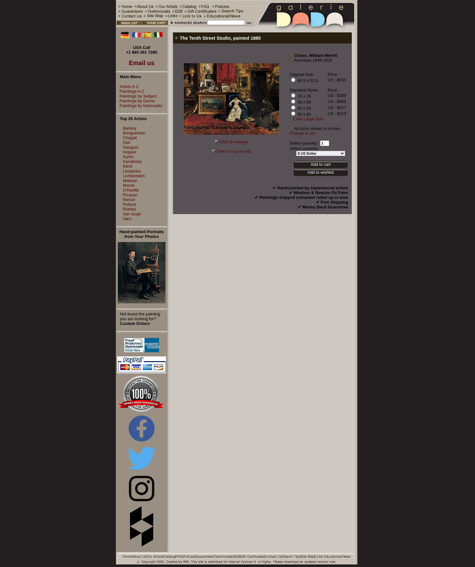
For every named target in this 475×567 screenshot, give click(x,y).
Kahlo (128, 156)
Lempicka (132, 171)
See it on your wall (234, 151)
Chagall (130, 137)
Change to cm (302, 133)
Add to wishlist (320, 172)
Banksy (130, 128)
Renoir (129, 199)
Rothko (129, 209)
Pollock (129, 204)
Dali (126, 142)
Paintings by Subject (137, 96)
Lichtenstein (134, 175)
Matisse (130, 180)
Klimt (127, 166)
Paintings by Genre (136, 100)
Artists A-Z (128, 86)
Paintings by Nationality (140, 105)
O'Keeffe (131, 190)
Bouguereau (134, 133)
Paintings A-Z (130, 91)
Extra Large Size (308, 119)
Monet (128, 185)
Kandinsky (132, 161)
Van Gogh (132, 214)
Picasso (130, 194)
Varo (127, 218)
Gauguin (130, 147)
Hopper (130, 152)
